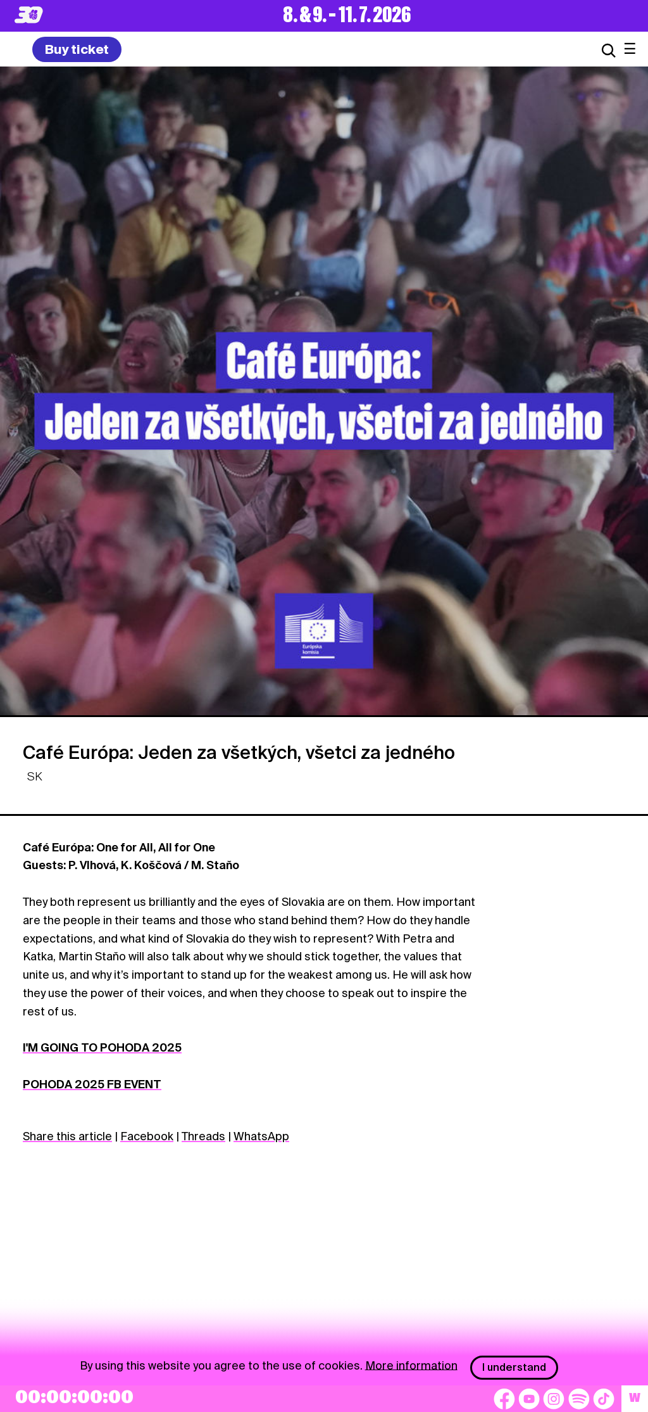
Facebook (146, 1136)
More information (411, 1364)
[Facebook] (504, 1398)
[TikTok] (603, 1398)
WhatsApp (261, 1136)
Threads (203, 1136)
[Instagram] (553, 1398)
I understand (514, 1367)
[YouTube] (529, 1398)
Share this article (67, 1136)
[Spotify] (579, 1398)
